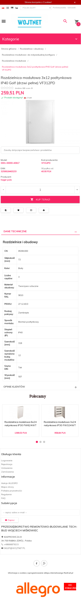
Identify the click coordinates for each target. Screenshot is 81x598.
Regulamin (6, 494)
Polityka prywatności (11, 490)
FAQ (3, 498)
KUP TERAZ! (40, 199)
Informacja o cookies (17, 573)
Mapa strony (7, 487)
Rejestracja (6, 464)
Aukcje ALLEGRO (9, 483)
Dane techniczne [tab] (15, 231)
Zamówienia (7, 471)
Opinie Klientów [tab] (14, 386)
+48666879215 (10, 544)
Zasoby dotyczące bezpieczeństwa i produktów (28, 150)
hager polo (6, 179)
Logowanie (6, 460)
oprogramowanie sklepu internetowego (45, 573)
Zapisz (10, 520)
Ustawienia (6, 468)
